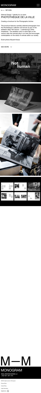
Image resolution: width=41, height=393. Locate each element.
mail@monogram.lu (9, 374)
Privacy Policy (4, 383)
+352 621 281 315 (7, 376)
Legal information (4, 388)
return (8, 10)
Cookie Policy (4, 385)
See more (5, 47)
